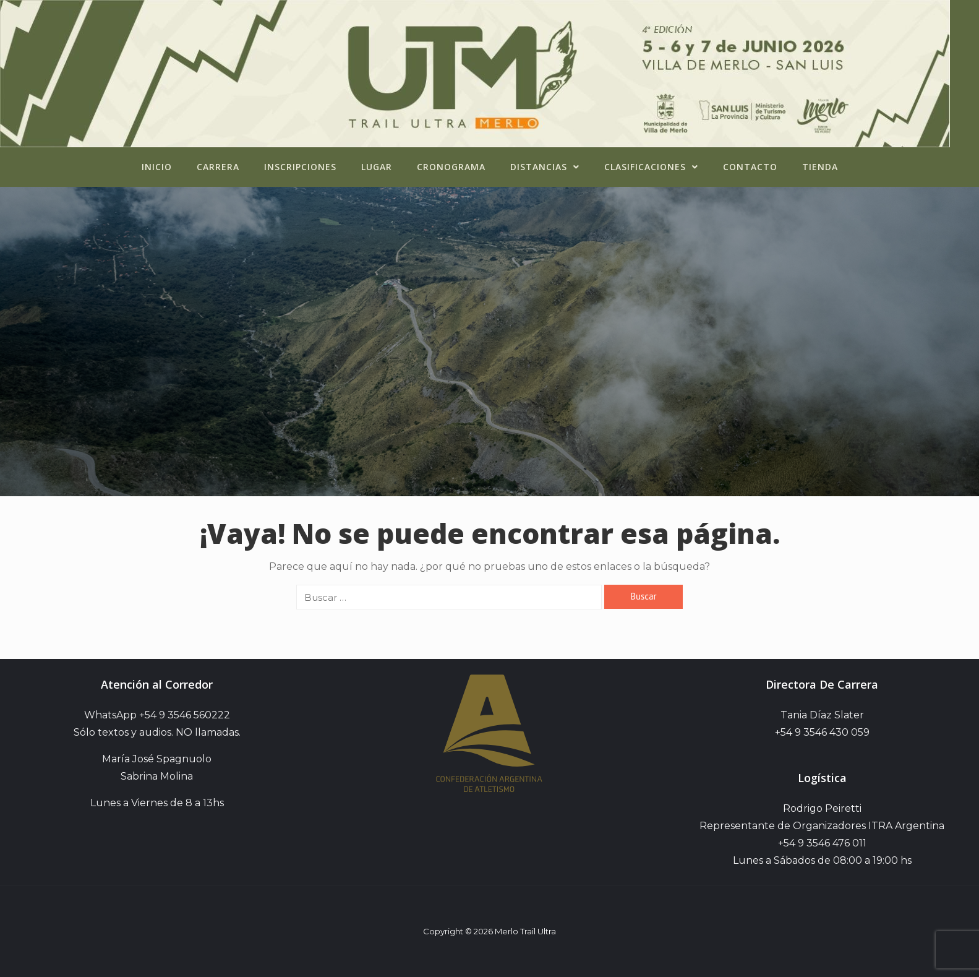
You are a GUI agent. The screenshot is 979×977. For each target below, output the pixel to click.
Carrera (218, 167)
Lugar (376, 167)
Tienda (820, 167)
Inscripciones (300, 167)
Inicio (157, 167)
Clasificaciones (651, 167)
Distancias (544, 167)
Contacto (750, 167)
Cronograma (451, 167)
